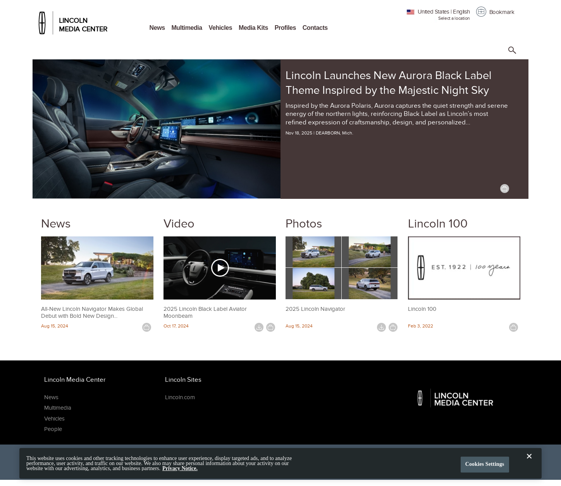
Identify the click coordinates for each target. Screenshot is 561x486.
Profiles (285, 27)
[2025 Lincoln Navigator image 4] (370, 284)
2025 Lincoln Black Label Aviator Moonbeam (205, 312)
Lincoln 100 (438, 223)
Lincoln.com (180, 397)
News (157, 27)
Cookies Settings (484, 469)
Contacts (315, 27)
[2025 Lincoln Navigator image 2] (370, 252)
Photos (304, 223)
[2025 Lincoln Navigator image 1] (314, 252)
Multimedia (186, 27)
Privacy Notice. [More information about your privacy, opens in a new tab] (180, 473)
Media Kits (253, 27)
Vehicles (220, 27)
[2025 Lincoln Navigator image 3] (314, 284)
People (53, 429)
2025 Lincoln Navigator (315, 309)
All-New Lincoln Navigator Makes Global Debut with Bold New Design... (92, 312)
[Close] (529, 467)
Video (178, 223)
